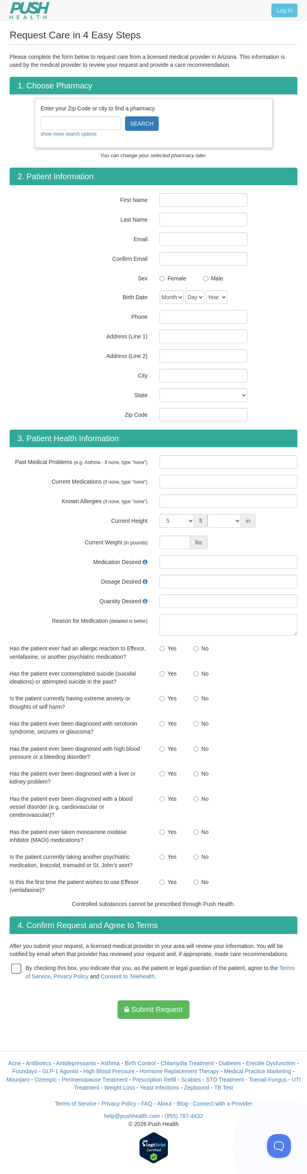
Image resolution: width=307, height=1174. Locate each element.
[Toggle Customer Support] (279, 1146)
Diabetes (230, 1063)
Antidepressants (76, 1063)
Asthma (110, 1063)
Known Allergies (105, 501)
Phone (140, 317)
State (141, 395)
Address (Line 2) (127, 356)
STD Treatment (225, 1079)
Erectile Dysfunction (270, 1063)
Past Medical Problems (81, 462)
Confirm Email (130, 259)
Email (141, 239)
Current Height (129, 521)
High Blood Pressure (108, 1071)
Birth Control (140, 1063)
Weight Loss (119, 1087)
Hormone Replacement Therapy (179, 1071)
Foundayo (24, 1071)
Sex (143, 278)
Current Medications (100, 481)
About (164, 1103)
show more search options (69, 134)
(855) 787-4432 (184, 1116)
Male (217, 278)
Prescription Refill (154, 1079)
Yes (172, 648)
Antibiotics (38, 1063)
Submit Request (153, 1010)
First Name (134, 200)
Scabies (191, 1079)
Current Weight (116, 542)
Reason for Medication (100, 621)
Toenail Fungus (268, 1079)
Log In (284, 10)
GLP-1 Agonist (60, 1071)
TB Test (223, 1087)
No (205, 648)
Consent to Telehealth (128, 976)
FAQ (146, 1103)
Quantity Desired (120, 601)
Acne (14, 1063)
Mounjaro (18, 1079)
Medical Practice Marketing (257, 1071)
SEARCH (142, 123)
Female (176, 278)
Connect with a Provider (222, 1103)
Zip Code (136, 415)
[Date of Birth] (171, 297)
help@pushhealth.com (132, 1116)
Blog (182, 1103)
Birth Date (135, 297)
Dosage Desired (121, 581)
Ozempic (45, 1079)
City (143, 375)
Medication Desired (117, 562)
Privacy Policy (71, 976)
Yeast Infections (159, 1087)
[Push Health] (30, 10)
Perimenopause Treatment (95, 1079)
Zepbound (196, 1087)
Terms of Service (75, 1103)
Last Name (134, 219)
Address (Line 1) (127, 336)
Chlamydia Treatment (187, 1063)
